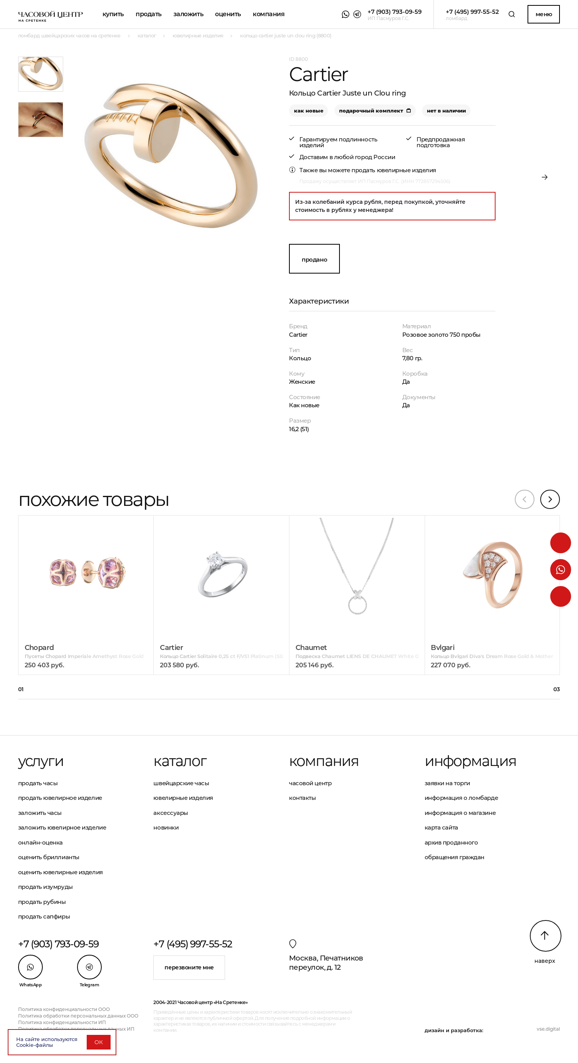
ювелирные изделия (406, 170)
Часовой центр (310, 783)
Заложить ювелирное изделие (62, 827)
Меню (544, 14)
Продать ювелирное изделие (60, 798)
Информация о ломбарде (461, 798)
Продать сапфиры (44, 916)
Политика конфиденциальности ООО (64, 1009)
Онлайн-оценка (40, 842)
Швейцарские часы (181, 783)
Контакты (302, 798)
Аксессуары (170, 813)
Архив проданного (451, 842)
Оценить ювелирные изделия (60, 872)
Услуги (41, 761)
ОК (98, 1042)
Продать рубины (42, 902)
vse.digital (548, 1028)
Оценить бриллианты (48, 857)
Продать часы (38, 783)
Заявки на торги (447, 783)
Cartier (298, 334)
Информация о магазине (460, 813)
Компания (268, 14)
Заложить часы (40, 813)
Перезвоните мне (189, 967)
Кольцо (300, 358)
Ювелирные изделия (183, 798)
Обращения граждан (454, 857)
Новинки (165, 827)
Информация (470, 761)
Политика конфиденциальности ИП (62, 1022)
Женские (302, 381)
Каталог (179, 761)
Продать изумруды (45, 887)
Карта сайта (441, 827)
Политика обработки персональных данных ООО (78, 1015)
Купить (113, 14)
